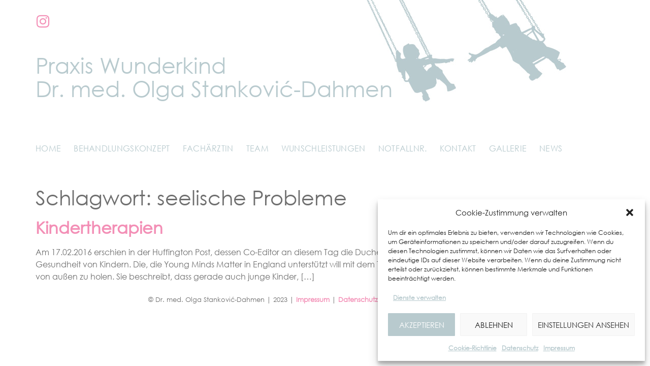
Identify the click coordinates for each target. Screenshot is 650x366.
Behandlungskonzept (122, 148)
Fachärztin (208, 148)
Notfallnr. (402, 148)
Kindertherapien (99, 227)
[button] (630, 212)
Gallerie (508, 148)
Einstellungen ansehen (583, 324)
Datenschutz (520, 348)
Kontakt (458, 148)
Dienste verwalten (419, 297)
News (550, 148)
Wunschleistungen (323, 148)
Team (257, 148)
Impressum (559, 348)
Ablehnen (494, 324)
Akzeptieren (421, 324)
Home (48, 148)
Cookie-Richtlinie (472, 348)
